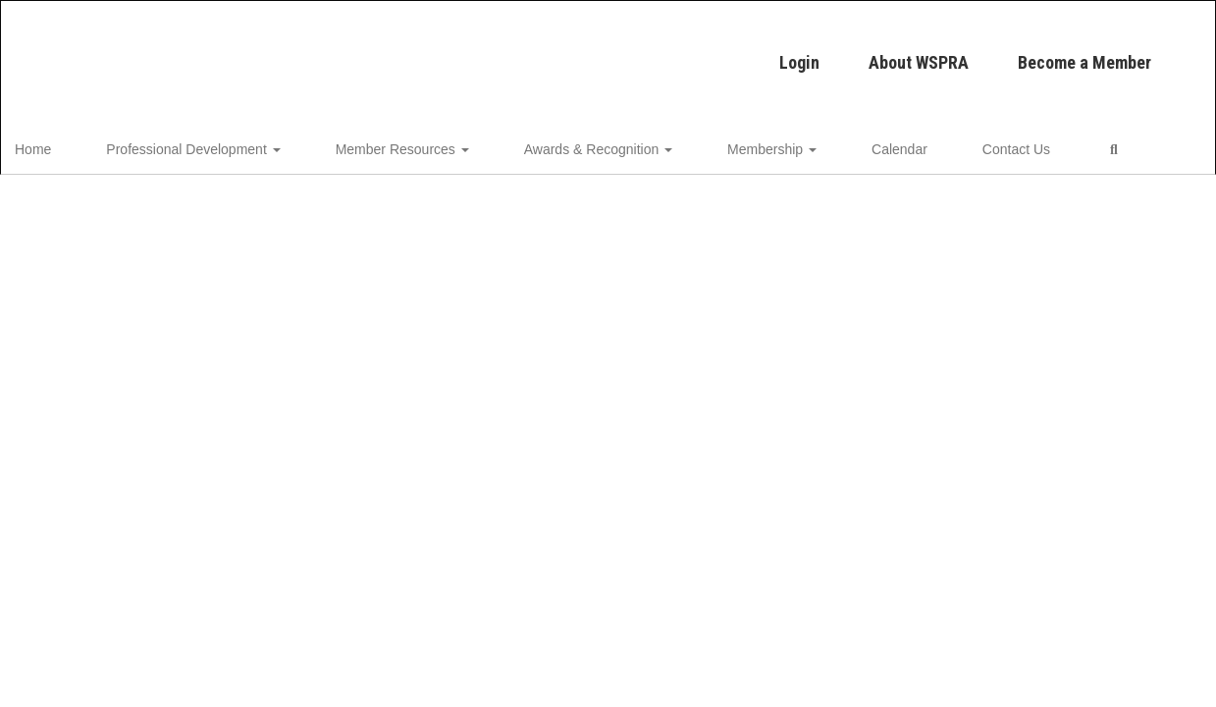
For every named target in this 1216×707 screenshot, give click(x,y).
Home (63, 143)
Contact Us (893, 143)
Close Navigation (1056, 151)
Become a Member (764, 52)
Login (479, 52)
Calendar (802, 143)
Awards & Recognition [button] (552, 143)
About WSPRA (599, 52)
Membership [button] (700, 143)
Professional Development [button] (198, 143)
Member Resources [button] (382, 143)
